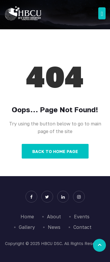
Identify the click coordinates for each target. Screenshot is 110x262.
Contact (82, 227)
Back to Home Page (55, 151)
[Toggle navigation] (102, 13)
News (54, 227)
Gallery (27, 227)
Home (27, 217)
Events (81, 217)
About (54, 217)
